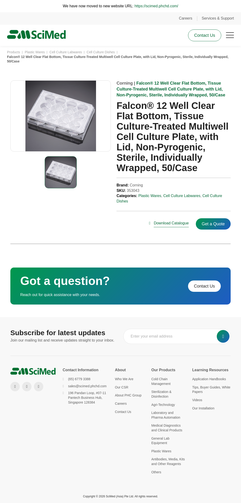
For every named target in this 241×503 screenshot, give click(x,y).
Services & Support (218, 18)
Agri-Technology (163, 405)
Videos (197, 400)
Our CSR (121, 387)
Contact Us (204, 35)
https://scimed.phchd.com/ (156, 6)
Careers (185, 18)
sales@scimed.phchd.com (85, 386)
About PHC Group (128, 395)
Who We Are (124, 379)
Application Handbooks (209, 379)
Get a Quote (213, 224)
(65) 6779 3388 (76, 379)
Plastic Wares (149, 196)
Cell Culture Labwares (181, 196)
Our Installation (203, 408)
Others (156, 472)
